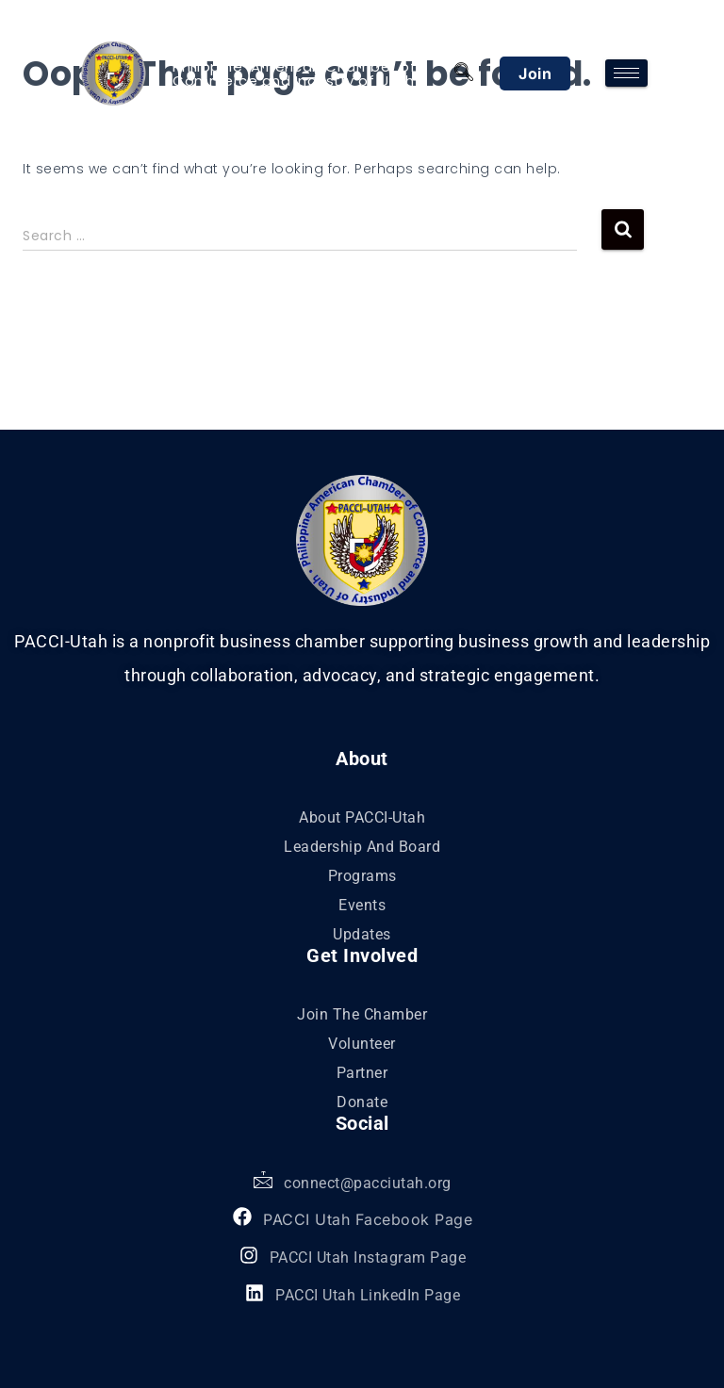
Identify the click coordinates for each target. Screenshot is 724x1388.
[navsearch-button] (463, 73)
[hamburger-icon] (626, 73)
